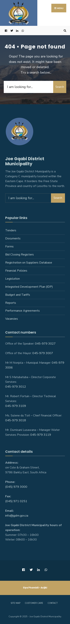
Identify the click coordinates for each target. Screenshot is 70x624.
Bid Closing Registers (19, 254)
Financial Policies (16, 271)
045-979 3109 (15, 406)
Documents (13, 238)
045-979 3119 (40, 435)
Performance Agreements (22, 311)
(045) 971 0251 (16, 501)
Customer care (34, 603)
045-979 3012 (15, 387)
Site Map (15, 603)
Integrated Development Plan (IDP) (29, 287)
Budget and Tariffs (17, 295)
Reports (10, 303)
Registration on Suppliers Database (28, 263)
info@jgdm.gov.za (16, 516)
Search (59, 87)
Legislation (12, 279)
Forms (9, 246)
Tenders (10, 230)
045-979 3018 (15, 420)
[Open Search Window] (64, 30)
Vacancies (11, 319)
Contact (53, 603)
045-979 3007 (42, 353)
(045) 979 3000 (16, 487)
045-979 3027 (45, 344)
